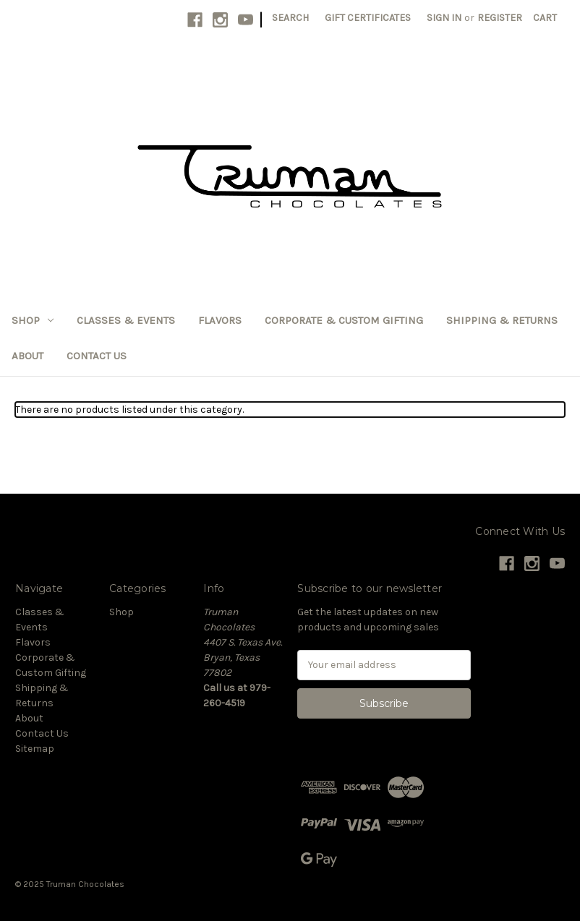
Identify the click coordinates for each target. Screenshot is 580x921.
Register (499, 18)
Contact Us (97, 355)
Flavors (220, 320)
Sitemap (34, 748)
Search (290, 18)
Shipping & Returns (502, 320)
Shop (33, 320)
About (27, 355)
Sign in (444, 18)
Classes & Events (126, 320)
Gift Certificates (368, 18)
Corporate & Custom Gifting (344, 320)
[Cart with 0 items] (545, 17)
